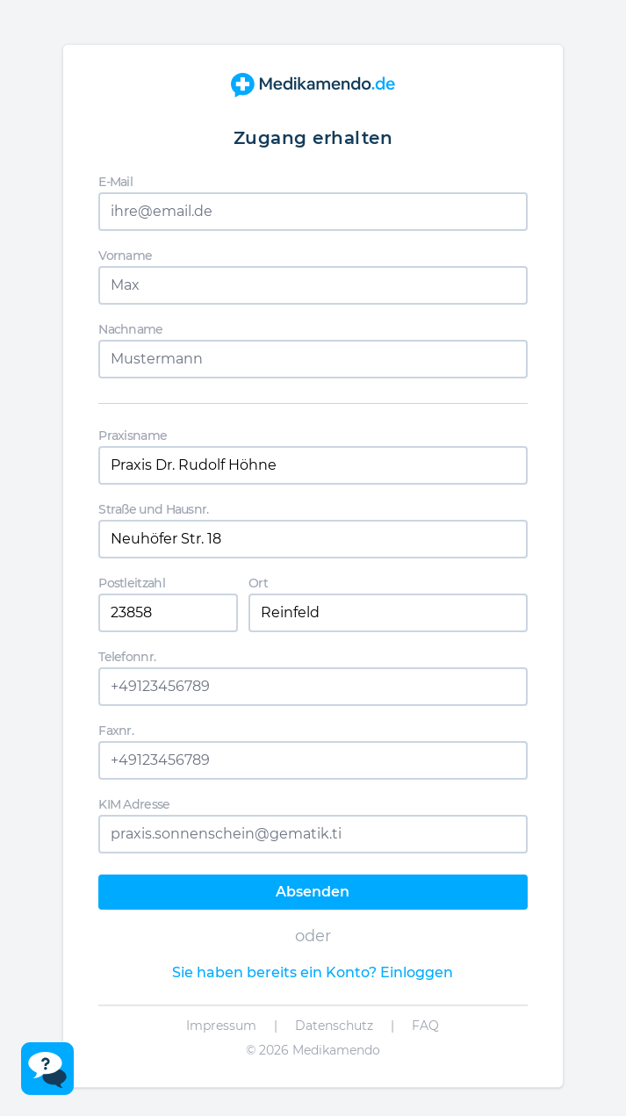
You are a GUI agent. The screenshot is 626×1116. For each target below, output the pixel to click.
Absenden (312, 891)
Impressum (221, 1025)
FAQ (425, 1025)
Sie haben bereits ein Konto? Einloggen (312, 972)
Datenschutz (334, 1025)
